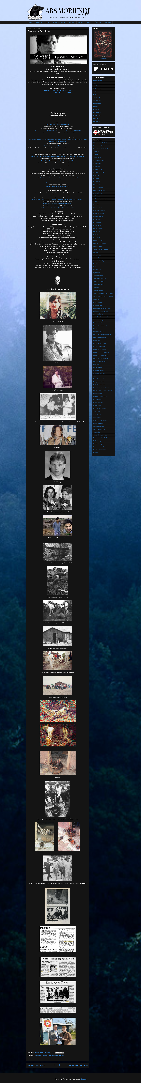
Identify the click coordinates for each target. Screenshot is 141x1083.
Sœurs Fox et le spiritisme (100, 420)
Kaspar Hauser (97, 302)
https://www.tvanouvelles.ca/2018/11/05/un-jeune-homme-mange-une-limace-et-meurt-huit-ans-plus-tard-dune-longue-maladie (57, 199)
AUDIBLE (67, 93)
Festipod (95, 234)
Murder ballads (97, 367)
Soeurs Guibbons (98, 423)
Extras (89, 22)
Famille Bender (97, 228)
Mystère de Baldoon (99, 373)
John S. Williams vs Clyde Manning (103, 293)
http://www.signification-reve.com (57, 120)
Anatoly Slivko (97, 166)
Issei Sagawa (97, 270)
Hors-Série (96, 264)
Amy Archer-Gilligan (98, 160)
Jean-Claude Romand (99, 278)
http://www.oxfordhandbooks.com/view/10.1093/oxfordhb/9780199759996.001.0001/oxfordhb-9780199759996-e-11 (57, 152)
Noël (94, 376)
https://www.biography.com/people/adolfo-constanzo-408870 (57, 182)
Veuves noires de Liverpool (100, 447)
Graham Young (97, 246)
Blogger (83, 1079)
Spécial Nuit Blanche (99, 429)
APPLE (68, 90)
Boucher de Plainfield (99, 190)
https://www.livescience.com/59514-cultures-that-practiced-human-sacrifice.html (58, 135)
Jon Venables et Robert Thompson (103, 296)
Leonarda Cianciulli (98, 331)
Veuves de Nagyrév (98, 444)
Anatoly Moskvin (98, 163)
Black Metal (96, 184)
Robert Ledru (97, 405)
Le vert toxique (97, 329)
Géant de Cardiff (98, 240)
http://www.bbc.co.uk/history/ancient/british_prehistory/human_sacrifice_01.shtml (57, 160)
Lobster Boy (96, 340)
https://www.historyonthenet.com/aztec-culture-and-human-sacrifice (57, 145)
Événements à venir (59, 22)
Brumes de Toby (97, 193)
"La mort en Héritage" (99, 146)
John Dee (96, 287)
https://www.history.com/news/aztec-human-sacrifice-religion (57, 165)
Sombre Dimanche (98, 426)
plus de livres (103, 58)
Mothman (96, 364)
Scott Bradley (97, 414)
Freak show (96, 237)
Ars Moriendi (96, 181)
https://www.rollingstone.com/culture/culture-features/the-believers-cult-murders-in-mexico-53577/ (58, 177)
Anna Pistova (97, 175)
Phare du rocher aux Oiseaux (101, 388)
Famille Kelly (96, 231)
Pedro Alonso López (99, 385)
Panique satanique (98, 382)
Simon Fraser (97, 417)
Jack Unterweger (98, 275)
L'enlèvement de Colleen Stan (101, 308)
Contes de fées (97, 208)
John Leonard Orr (98, 290)
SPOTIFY (58, 93)
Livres (47, 22)
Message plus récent (36, 1065)
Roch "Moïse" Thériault (99, 408)
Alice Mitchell (97, 157)
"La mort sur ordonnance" (100, 149)
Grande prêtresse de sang (100, 249)
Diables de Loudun (98, 213)
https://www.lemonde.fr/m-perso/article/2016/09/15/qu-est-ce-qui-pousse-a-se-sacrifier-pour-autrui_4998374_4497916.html (57, 130)
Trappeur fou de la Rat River (101, 438)
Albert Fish (96, 151)
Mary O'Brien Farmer (99, 346)
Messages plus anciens (78, 1065)
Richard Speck (97, 399)
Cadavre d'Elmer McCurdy (100, 199)
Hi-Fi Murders (97, 255)
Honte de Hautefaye (99, 261)
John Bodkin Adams (98, 284)
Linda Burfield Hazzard (99, 337)
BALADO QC (48, 93)
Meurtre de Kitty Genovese (100, 358)
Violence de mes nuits (56, 1055)
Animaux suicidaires (99, 172)
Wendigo (95, 452)
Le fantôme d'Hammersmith (101, 317)
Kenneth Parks (97, 305)
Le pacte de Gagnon (99, 320)
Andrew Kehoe (97, 169)
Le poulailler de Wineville (100, 326)
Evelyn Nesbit (97, 225)
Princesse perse (97, 393)
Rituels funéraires (98, 402)
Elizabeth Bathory (98, 216)
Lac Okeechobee (98, 314)
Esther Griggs (97, 222)
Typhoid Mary (97, 441)
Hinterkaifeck (97, 258)
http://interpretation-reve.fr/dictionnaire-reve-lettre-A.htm (57, 124)
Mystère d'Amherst (98, 370)
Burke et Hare (97, 196)
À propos (98, 22)
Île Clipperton (97, 267)
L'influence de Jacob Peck (100, 311)
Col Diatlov (96, 205)
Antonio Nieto (97, 178)
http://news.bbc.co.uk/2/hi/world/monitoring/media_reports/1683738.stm (57, 203)
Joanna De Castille (98, 281)
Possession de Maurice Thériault (102, 390)
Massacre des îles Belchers (101, 352)
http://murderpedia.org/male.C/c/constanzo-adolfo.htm (57, 186)
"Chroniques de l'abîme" (100, 143)
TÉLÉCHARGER (49, 90)
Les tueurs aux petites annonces (102, 334)
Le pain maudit (97, 323)
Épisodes (39, 22)
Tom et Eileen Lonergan (100, 435)
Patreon (80, 22)
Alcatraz (95, 154)
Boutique (72, 22)
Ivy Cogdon (96, 272)
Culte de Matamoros (41, 1055)
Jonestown (96, 299)
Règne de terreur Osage (100, 396)
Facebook (108, 22)
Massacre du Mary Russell (100, 355)
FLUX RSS (60, 90)
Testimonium (96, 432)
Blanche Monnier (98, 187)
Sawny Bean (96, 411)
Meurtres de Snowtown (99, 361)
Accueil (30, 22)
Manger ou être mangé (99, 343)
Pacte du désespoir (98, 379)
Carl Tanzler (96, 202)
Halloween (96, 252)
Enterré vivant (97, 219)
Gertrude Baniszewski (99, 243)
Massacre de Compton (99, 349)
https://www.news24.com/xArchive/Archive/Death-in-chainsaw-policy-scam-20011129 (58, 207)
